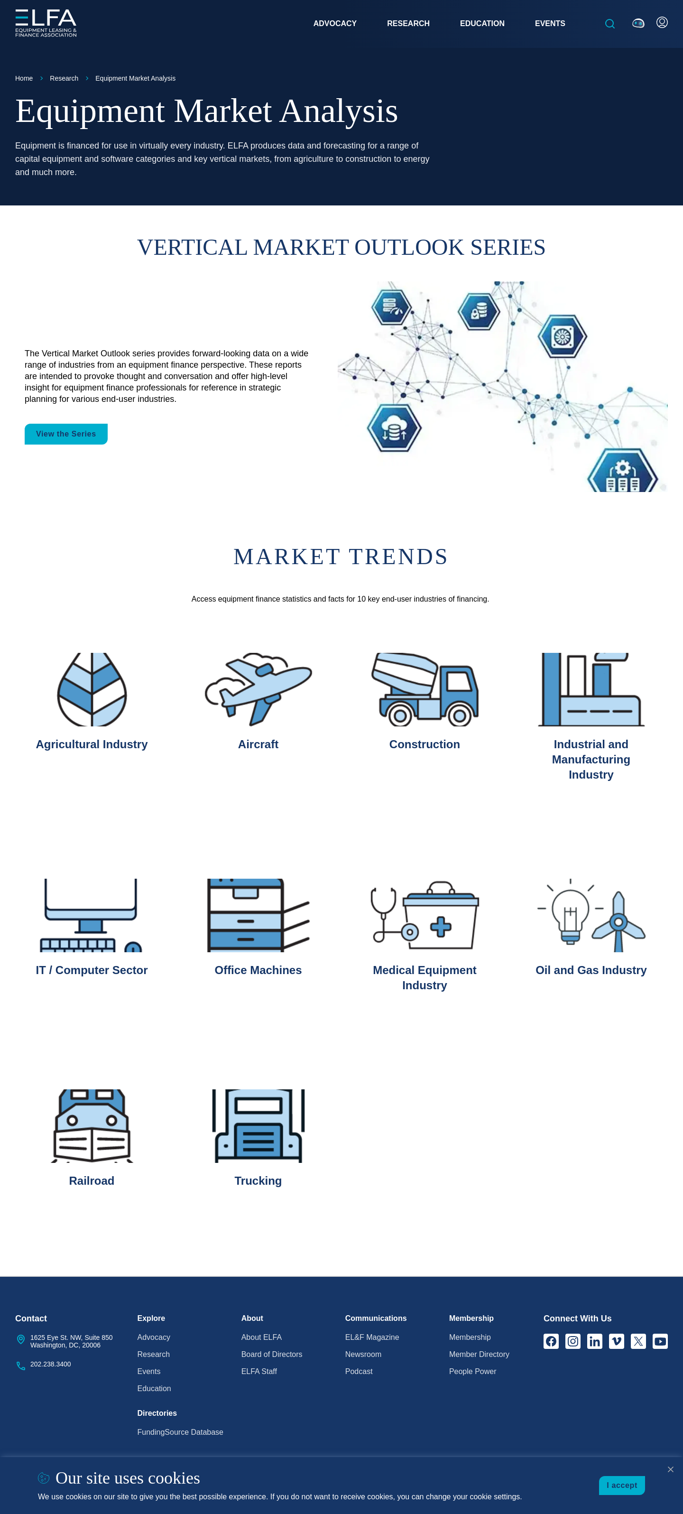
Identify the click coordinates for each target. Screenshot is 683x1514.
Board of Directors (272, 1354)
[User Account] (662, 22)
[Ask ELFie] (638, 23)
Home (24, 78)
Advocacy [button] (335, 23)
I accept (622, 1485)
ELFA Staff (259, 1371)
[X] (638, 1341)
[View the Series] (503, 386)
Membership (470, 1337)
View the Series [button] (66, 434)
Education (154, 1388)
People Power (473, 1371)
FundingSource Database (180, 1432)
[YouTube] (660, 1341)
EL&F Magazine (372, 1337)
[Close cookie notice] (670, 1469)
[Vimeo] (616, 1341)
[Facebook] (551, 1341)
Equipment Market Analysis (135, 78)
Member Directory (479, 1354)
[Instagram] (573, 1341)
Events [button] (550, 23)
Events (149, 1371)
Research (64, 78)
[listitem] (91, 740)
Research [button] (408, 23)
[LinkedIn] (594, 1341)
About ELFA (261, 1337)
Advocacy (154, 1337)
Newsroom (363, 1354)
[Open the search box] (610, 23)
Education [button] (482, 23)
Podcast (359, 1371)
